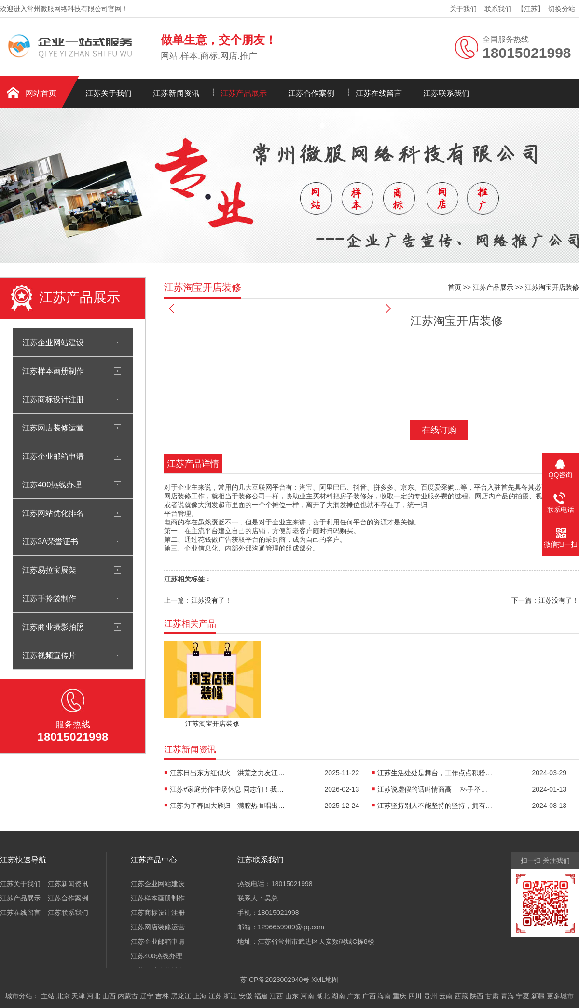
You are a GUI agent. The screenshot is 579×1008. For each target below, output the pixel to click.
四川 (415, 996)
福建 (261, 996)
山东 (292, 996)
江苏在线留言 (379, 93)
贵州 (430, 996)
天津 (78, 996)
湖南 (338, 996)
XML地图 (325, 979)
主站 (48, 996)
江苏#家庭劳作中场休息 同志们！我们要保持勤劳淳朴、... (228, 789)
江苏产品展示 (244, 93)
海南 (384, 996)
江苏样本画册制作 (53, 370)
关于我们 (463, 9)
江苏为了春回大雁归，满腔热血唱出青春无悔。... (228, 805)
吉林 (162, 996)
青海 (507, 996)
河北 (93, 996)
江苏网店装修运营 (53, 427)
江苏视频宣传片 (49, 655)
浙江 (230, 996)
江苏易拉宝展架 (49, 569)
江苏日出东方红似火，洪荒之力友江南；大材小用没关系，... (228, 773)
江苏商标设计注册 (53, 399)
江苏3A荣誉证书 (50, 541)
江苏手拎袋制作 (49, 598)
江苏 (215, 996)
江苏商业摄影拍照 (53, 626)
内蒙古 (128, 996)
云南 (446, 996)
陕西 (476, 996)
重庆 (399, 996)
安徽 (245, 996)
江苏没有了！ (211, 600)
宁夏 (522, 996)
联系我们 (497, 9)
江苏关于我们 (108, 93)
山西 (109, 996)
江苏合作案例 (311, 93)
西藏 (461, 996)
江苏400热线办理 (52, 484)
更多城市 (560, 996)
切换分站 (561, 9)
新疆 (538, 996)
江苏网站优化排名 (53, 513)
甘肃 (492, 996)
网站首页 (41, 93)
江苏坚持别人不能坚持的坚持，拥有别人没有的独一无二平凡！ (435, 805)
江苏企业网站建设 (53, 342)
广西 (369, 996)
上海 (200, 996)
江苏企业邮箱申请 (53, 456)
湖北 (323, 996)
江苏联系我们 (446, 93)
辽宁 (146, 996)
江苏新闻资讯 (176, 93)
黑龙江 (181, 996)
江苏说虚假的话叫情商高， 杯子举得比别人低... (435, 789)
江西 (276, 996)
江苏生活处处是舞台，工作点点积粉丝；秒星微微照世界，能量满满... (435, 773)
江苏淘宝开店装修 (552, 287)
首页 (454, 287)
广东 (353, 996)
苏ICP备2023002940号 (274, 979)
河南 (307, 996)
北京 (63, 996)
